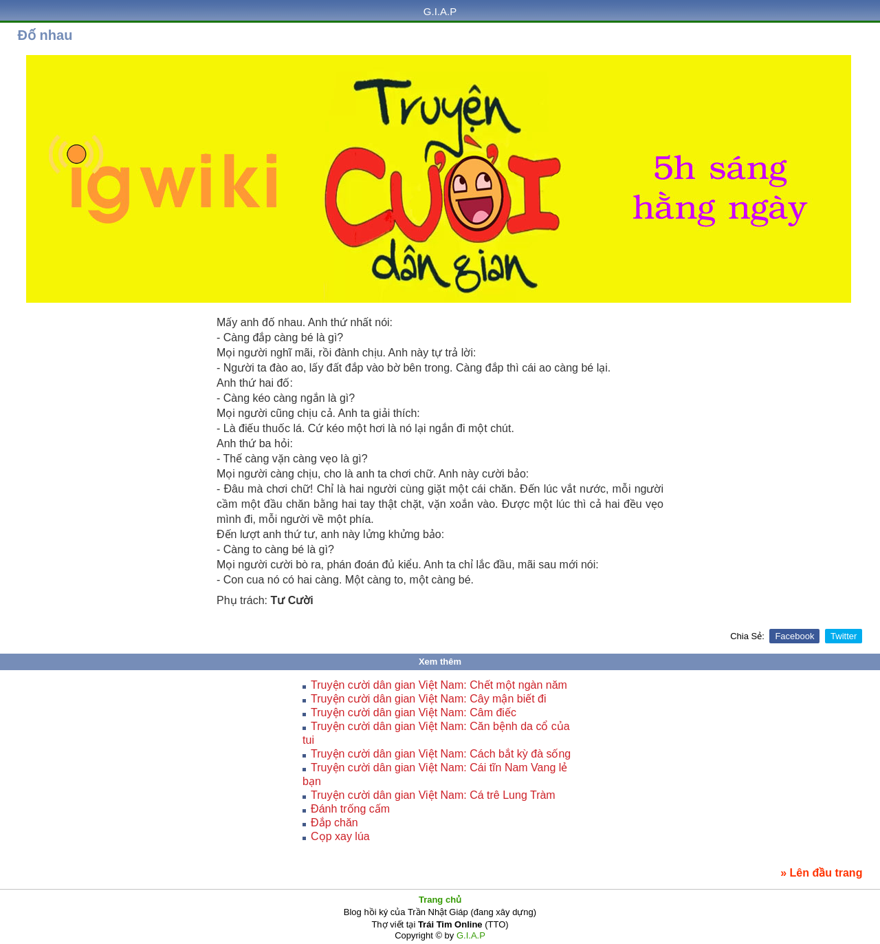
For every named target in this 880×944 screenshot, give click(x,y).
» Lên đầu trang (821, 873)
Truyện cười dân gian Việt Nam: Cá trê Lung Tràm (433, 795)
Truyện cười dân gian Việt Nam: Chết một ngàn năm (439, 685)
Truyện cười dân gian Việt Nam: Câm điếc (413, 712)
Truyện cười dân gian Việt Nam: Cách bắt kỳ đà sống (441, 754)
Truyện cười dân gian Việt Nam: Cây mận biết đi (428, 699)
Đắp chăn (334, 822)
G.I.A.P (440, 11)
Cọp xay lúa (340, 836)
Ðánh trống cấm (350, 809)
